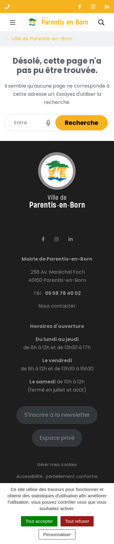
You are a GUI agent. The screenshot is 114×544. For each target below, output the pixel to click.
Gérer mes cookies (57, 465)
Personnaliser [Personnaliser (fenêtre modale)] (57, 534)
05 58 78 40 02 (63, 293)
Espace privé (57, 438)
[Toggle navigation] (12, 22)
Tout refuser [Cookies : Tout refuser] (77, 521)
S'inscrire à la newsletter (57, 415)
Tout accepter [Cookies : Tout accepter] (39, 521)
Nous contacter (57, 305)
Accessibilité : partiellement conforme (57, 476)
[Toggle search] (101, 22)
